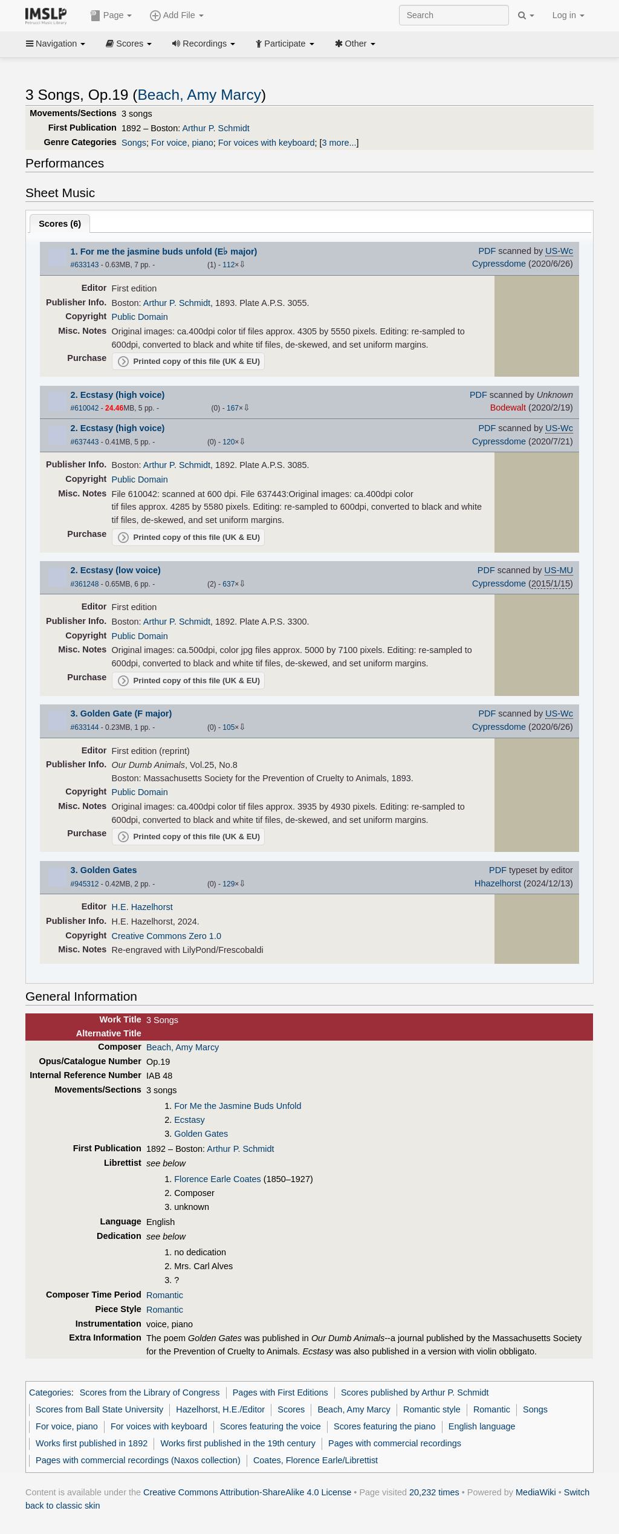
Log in (569, 15)
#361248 (85, 584)
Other (355, 43)
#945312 (85, 884)
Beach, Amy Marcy (199, 94)
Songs (134, 143)
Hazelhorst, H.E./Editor (220, 1409)
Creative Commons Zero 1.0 (166, 936)
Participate (285, 43)
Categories (50, 1392)
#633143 (85, 265)
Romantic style (432, 1409)
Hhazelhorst (498, 883)
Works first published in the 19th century (238, 1443)
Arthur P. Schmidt (215, 128)
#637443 (85, 442)
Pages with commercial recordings (394, 1443)
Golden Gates (201, 1134)
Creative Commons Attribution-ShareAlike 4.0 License (247, 1492)
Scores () (60, 224)
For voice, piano (182, 143)
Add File (176, 15)
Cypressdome (499, 263)
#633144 (85, 727)
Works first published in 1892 (91, 1443)
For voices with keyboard (266, 143)
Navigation (55, 43)
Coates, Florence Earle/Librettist (315, 1460)
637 (228, 584)
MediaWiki (536, 1492)
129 (228, 884)
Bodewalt (508, 407)
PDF (487, 251)
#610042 (85, 408)
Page (111, 15)
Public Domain (140, 317)
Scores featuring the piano (385, 1426)
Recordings (203, 43)
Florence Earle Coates (217, 1179)
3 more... (339, 143)
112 (228, 265)
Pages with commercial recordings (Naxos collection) (138, 1460)
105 (228, 727)
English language (482, 1426)
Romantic (164, 1295)
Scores (129, 43)
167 (233, 408)
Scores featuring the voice (270, 1426)
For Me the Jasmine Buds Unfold (237, 1106)
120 (228, 442)
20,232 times (434, 1492)
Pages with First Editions (280, 1392)
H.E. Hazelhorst (142, 907)
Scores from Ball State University (99, 1409)
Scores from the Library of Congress (150, 1392)
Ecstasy (189, 1120)
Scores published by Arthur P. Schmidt (415, 1392)
